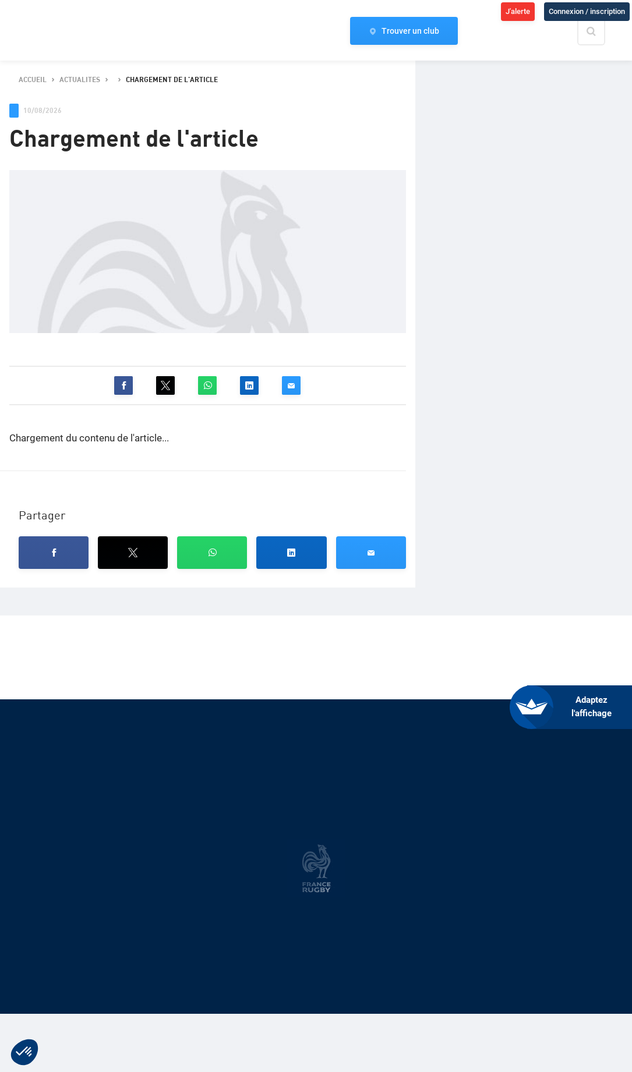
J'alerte (518, 11)
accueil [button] (33, 80)
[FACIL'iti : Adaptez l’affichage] (579, 707)
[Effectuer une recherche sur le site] (601, 31)
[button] (123, 385)
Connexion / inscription (587, 11)
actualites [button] (79, 80)
